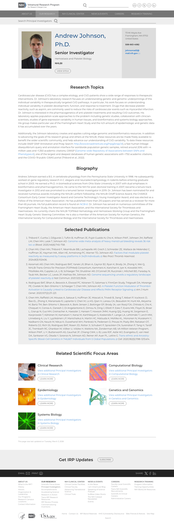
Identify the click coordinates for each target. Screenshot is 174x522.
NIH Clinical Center (73, 14)
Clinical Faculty (71, 487)
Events (91, 501)
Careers (119, 14)
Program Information (143, 484)
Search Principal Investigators (35, 21)
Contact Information (26, 504)
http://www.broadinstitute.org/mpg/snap (98, 143)
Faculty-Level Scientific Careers (121, 485)
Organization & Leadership (24, 493)
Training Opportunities (144, 487)
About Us (27, 14)
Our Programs (24, 497)
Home (64, 514)
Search (108, 518)
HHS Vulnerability (111, 514)
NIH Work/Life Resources (144, 489)
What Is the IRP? (25, 484)
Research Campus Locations (26, 500)
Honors (21, 489)
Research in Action (49, 495)
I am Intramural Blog (96, 487)
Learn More (46, 379)
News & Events (99, 14)
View (64, 71)
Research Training (141, 14)
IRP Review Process (49, 502)
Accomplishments (49, 489)
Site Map (150, 514)
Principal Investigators (50, 487)
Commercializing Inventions (48, 505)
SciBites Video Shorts (97, 494)
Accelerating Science (50, 492)
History (21, 487)
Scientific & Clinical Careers (119, 495)
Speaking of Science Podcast (96, 490)
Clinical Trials (70, 494)
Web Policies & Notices (135, 514)
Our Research (47, 14)
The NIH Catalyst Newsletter (95, 498)
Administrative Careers (121, 498)
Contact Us (73, 514)
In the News (93, 484)
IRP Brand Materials (88, 514)
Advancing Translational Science (75, 490)
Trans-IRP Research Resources (49, 498)
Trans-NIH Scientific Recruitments (119, 490)
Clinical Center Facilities (75, 484)
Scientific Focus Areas (50, 484)
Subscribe (105, 459)
